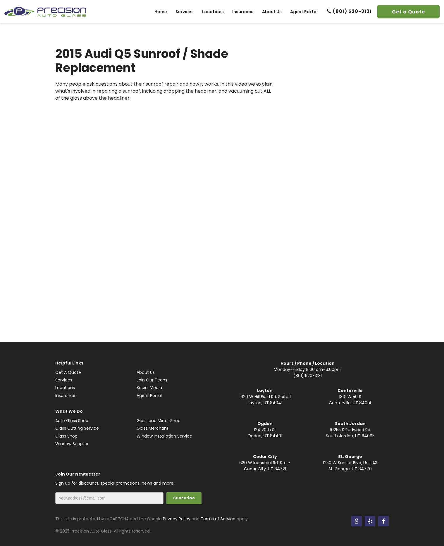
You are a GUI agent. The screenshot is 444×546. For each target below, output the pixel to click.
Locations (65, 388)
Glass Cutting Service (77, 428)
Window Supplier (72, 444)
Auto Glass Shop (71, 421)
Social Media (149, 388)
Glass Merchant (152, 428)
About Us (146, 372)
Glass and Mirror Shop (158, 421)
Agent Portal (149, 395)
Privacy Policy (176, 519)
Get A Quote (68, 372)
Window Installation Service (164, 436)
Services (63, 380)
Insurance (65, 395)
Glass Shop (66, 436)
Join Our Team (152, 380)
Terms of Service (218, 519)
